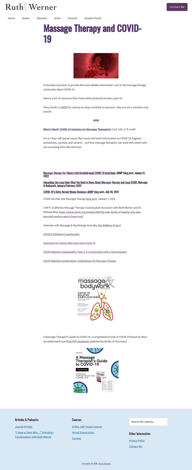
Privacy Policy (136, 440)
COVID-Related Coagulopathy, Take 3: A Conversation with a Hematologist (85, 252)
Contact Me (177, 7)
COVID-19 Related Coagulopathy (61, 234)
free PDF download (78, 341)
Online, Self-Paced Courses (87, 426)
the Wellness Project (109, 225)
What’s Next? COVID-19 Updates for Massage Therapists (76, 129)
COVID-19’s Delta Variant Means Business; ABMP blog (71, 192)
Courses (76, 438)
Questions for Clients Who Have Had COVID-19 (69, 243)
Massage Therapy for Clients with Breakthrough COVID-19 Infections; (79, 173)
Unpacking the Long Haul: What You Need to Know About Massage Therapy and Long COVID (90, 182)
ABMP (64, 107)
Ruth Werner (105, 463)
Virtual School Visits (83, 432)
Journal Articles (23, 426)
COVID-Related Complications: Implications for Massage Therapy (79, 261)
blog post (91, 199)
